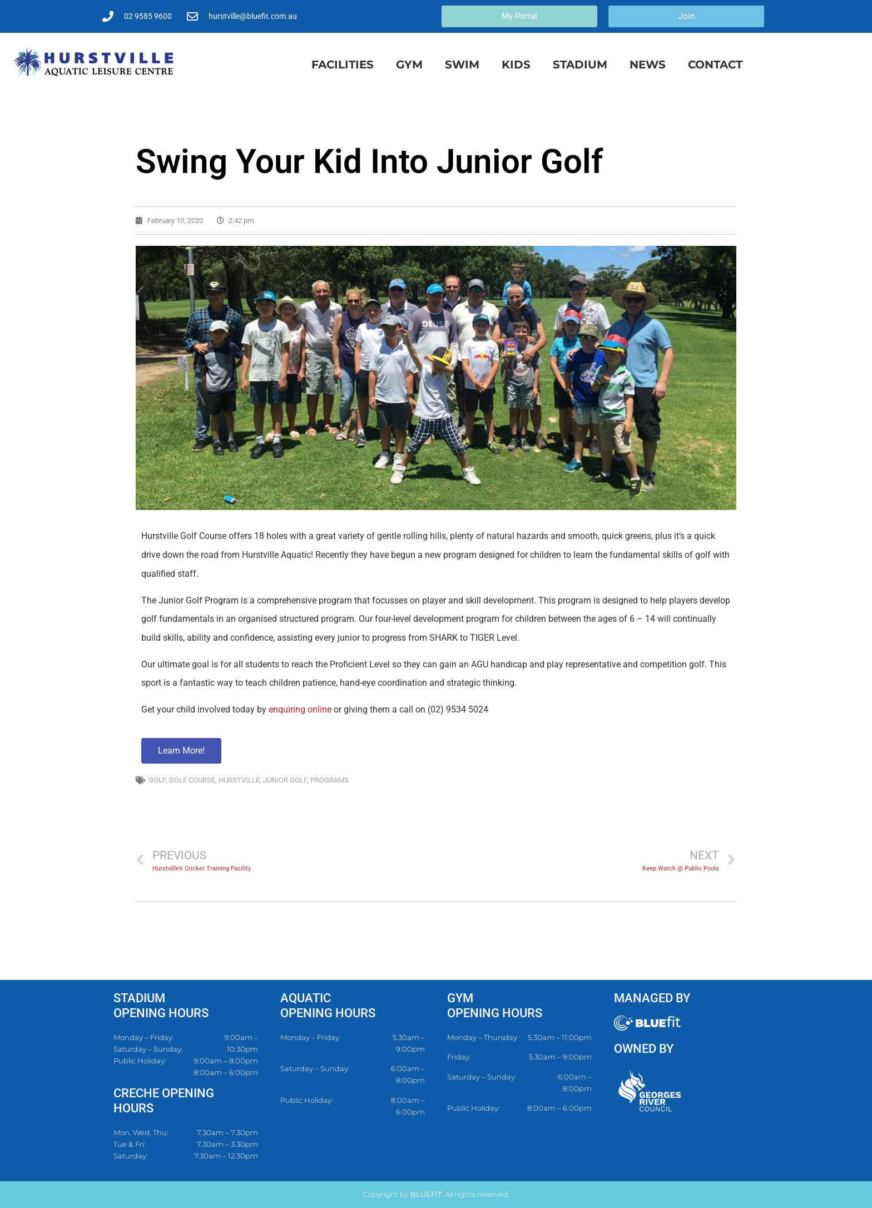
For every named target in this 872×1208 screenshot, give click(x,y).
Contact (715, 64)
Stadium (580, 64)
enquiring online (300, 709)
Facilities (342, 64)
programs (329, 780)
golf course (192, 780)
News (648, 64)
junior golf (285, 780)
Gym (409, 64)
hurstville (239, 780)
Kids (516, 64)
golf (157, 780)
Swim (462, 64)
